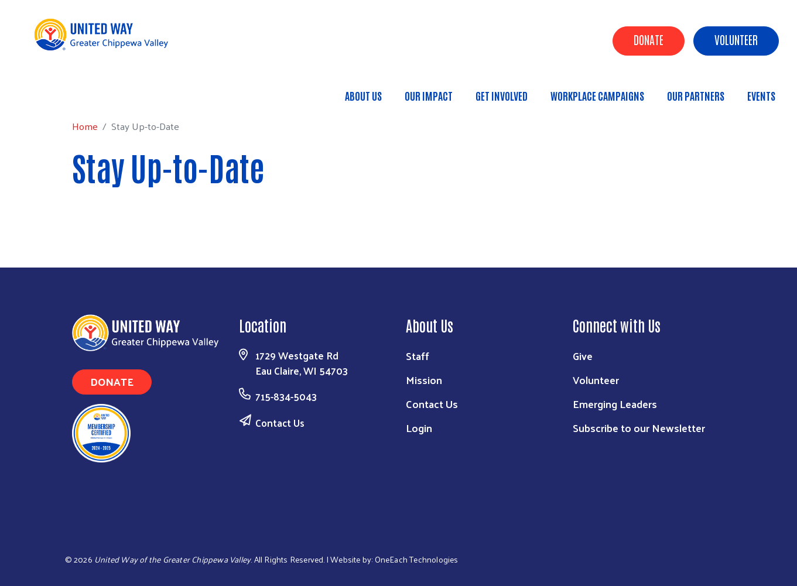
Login (419, 428)
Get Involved (502, 95)
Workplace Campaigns (597, 95)
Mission (424, 380)
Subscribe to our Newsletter (639, 428)
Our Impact (429, 95)
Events (761, 95)
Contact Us (280, 422)
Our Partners (695, 95)
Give (583, 356)
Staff (417, 356)
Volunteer (736, 39)
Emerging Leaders (615, 404)
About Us (363, 95)
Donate (648, 39)
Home (68, 90)
